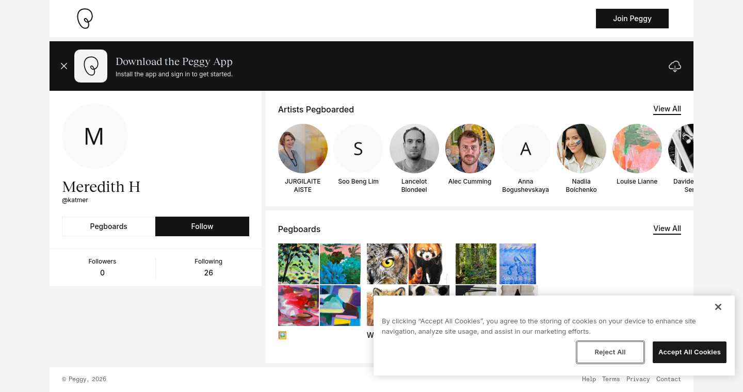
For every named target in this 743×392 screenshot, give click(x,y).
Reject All (609, 352)
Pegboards (108, 226)
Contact (668, 379)
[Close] (718, 307)
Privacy (638, 379)
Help (589, 379)
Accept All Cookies (689, 352)
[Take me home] (84, 18)
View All (667, 108)
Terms (611, 379)
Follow (202, 226)
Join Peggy (632, 18)
